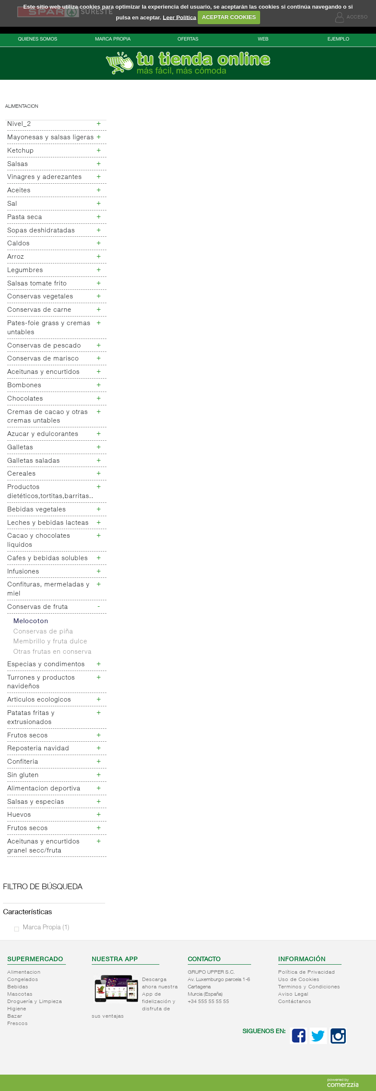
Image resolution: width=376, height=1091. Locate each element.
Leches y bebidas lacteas (48, 523)
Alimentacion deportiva (44, 789)
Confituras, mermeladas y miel (48, 589)
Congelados (22, 979)
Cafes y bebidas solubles (47, 558)
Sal (12, 204)
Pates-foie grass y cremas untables (48, 328)
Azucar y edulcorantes (42, 434)
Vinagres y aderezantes (44, 177)
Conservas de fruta (37, 607)
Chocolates (25, 399)
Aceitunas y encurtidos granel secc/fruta (43, 846)
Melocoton (30, 621)
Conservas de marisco (43, 359)
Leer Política (179, 17)
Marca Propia (46, 928)
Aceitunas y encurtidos (43, 372)
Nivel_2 (19, 124)
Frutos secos (27, 736)
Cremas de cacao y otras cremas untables (47, 417)
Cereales (21, 474)
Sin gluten (23, 775)
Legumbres (25, 270)
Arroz (15, 257)
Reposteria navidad (38, 749)
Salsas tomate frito (37, 284)
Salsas (17, 164)
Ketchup (20, 151)
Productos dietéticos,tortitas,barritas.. (50, 492)
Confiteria (22, 762)
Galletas (20, 448)
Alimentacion (21, 106)
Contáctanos (294, 1001)
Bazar (14, 1016)
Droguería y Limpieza (34, 1001)
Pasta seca (24, 217)
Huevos (19, 815)
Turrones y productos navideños (41, 682)
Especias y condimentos (46, 664)
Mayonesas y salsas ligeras (50, 138)
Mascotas (20, 994)
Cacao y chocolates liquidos (38, 541)
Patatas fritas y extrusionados (31, 718)
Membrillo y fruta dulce (50, 642)
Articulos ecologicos (39, 700)
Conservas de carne (39, 310)
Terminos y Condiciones (309, 987)
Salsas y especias (35, 802)
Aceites (19, 191)
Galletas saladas (33, 461)
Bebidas (17, 987)
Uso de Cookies (299, 979)
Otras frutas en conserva (52, 652)
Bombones (24, 385)
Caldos (18, 244)
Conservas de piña (43, 632)
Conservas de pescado (44, 346)
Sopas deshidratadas (41, 231)
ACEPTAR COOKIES (229, 17)
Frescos (17, 1023)
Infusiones (23, 572)
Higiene (16, 1009)
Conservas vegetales (40, 297)
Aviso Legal (293, 994)
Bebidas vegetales (36, 510)
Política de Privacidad (306, 972)
